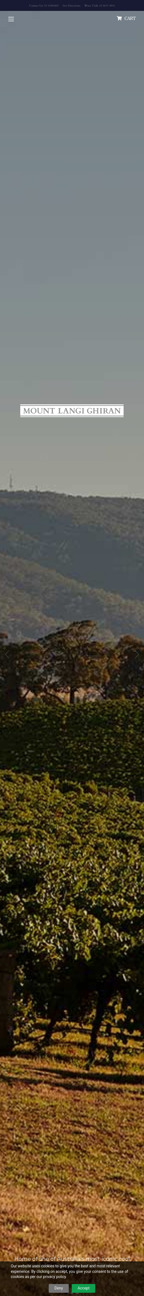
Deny (58, 1288)
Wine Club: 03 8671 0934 (99, 6)
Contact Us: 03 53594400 (44, 6)
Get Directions (71, 6)
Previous (7, 655)
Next (137, 655)
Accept (83, 1288)
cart (130, 18)
